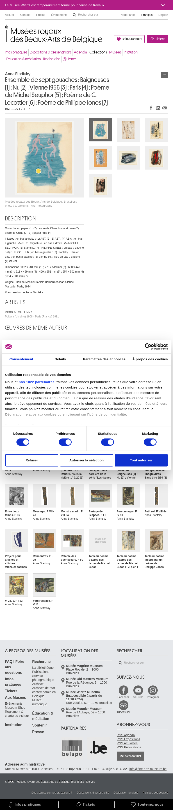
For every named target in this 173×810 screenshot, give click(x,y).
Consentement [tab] (21, 359)
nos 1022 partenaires (37, 382)
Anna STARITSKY (32, 314)
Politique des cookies (155, 792)
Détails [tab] (60, 359)
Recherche (51, 59)
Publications (40, 671)
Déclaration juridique (126, 792)
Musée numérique (39, 702)
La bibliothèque (43, 667)
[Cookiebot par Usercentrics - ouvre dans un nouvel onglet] (148, 346)
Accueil (9, 14)
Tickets (160, 39)
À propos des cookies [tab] (150, 359)
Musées (115, 52)
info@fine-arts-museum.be (147, 769)
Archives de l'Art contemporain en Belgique (44, 692)
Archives (38, 684)
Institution (131, 52)
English (163, 14)
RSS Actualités (127, 743)
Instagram (153, 697)
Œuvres (164, 75)
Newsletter (133, 756)
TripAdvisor (123, 712)
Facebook (124, 697)
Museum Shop (15, 707)
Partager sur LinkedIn (158, 107)
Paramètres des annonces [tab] (104, 359)
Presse (40, 14)
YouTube (138, 697)
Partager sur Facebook (151, 107)
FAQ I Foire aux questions (14, 667)
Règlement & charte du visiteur (17, 713)
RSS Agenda (126, 735)
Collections (98, 52)
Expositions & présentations (50, 52)
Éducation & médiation (23, 59)
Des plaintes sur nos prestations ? (51, 792)
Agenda (80, 52)
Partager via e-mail (164, 107)
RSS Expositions (128, 739)
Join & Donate (132, 39)
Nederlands (128, 14)
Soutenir (39, 725)
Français (147, 14)
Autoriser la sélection (86, 460)
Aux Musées (15, 697)
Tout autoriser (141, 460)
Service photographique (43, 678)
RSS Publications (129, 747)
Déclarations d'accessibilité (93, 792)
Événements (59, 14)
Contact (25, 14)
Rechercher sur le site (74, 15)
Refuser (31, 460)
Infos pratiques (16, 52)
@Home (69, 59)
